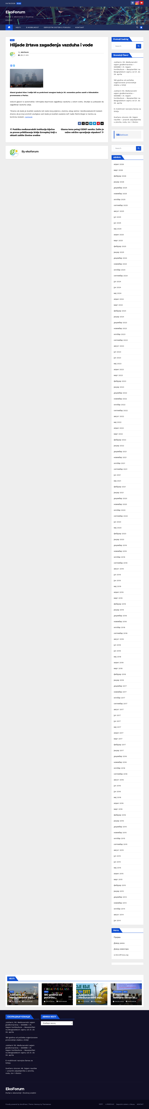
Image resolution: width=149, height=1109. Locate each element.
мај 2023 (117, 364)
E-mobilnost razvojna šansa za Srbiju (124, 997)
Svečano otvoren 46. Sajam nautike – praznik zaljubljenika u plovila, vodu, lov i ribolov (127, 119)
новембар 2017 (120, 692)
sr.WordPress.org (121, 955)
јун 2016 (117, 791)
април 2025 (119, 235)
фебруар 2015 (120, 885)
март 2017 (118, 739)
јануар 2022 (119, 446)
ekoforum (25, 52)
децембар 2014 (120, 897)
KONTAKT (79, 27)
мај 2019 (117, 586)
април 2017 (118, 733)
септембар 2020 (121, 516)
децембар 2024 (120, 258)
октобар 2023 (119, 334)
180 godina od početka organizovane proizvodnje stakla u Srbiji (125, 82)
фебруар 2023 (120, 381)
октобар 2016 (119, 768)
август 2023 (119, 346)
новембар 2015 (120, 833)
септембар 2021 (120, 469)
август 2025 (119, 211)
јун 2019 (117, 580)
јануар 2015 (119, 891)
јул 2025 (117, 217)
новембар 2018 (120, 621)
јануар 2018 (119, 680)
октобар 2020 (119, 510)
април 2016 (118, 803)
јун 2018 (117, 651)
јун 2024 (117, 287)
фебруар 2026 (120, 176)
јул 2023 (117, 352)
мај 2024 (117, 293)
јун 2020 (117, 522)
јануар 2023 (119, 387)
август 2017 (119, 709)
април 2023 (119, 369)
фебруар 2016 (120, 815)
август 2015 (119, 850)
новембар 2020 (120, 504)
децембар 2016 (120, 756)
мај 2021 (117, 481)
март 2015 (118, 879)
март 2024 (118, 305)
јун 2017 (117, 721)
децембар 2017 (120, 686)
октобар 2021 (119, 463)
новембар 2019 (120, 551)
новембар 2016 (120, 762)
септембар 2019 (120, 563)
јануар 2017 (119, 750)
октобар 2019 (119, 557)
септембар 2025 (121, 205)
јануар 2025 (119, 252)
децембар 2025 (120, 188)
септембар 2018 (120, 633)
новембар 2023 (120, 328)
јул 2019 (117, 575)
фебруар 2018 (120, 674)
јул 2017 (117, 715)
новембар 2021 (120, 457)
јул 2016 (117, 786)
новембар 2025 (120, 194)
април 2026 (119, 164)
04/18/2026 (16, 1001)
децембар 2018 (120, 616)
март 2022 (118, 434)
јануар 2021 (119, 493)
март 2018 (118, 668)
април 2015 (118, 874)
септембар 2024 (121, 276)
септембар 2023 (121, 340)
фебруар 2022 (120, 440)
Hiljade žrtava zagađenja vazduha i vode (51, 45)
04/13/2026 (85, 1001)
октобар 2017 (119, 698)
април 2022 (119, 428)
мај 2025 (117, 229)
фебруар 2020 (120, 534)
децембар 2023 (120, 323)
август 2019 (119, 569)
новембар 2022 (120, 399)
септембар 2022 (121, 410)
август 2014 (119, 915)
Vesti (12, 40)
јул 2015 (117, 856)
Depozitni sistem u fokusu (57, 27)
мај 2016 (117, 797)
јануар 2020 (119, 539)
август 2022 (119, 416)
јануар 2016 (119, 821)
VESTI (18, 27)
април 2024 (119, 299)
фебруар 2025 (120, 246)
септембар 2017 (120, 704)
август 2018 (119, 639)
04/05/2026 (119, 1001)
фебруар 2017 (120, 745)
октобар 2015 (119, 838)
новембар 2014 (120, 903)
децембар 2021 (120, 451)
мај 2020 (117, 528)
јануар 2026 (119, 182)
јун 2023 (117, 358)
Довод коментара (121, 949)
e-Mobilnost (32, 27)
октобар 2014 (119, 909)
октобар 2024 (119, 270)
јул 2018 (117, 645)
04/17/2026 (50, 1001)
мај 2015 (117, 868)
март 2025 (118, 240)
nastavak (28, 117)
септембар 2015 (120, 844)
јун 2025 (117, 223)
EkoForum (15, 12)
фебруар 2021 (120, 487)
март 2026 (118, 170)
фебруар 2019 (120, 604)
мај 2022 (117, 422)
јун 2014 (117, 920)
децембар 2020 (120, 498)
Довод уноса (119, 943)
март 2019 (118, 598)
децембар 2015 (120, 827)
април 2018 (119, 663)
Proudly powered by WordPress (17, 1104)
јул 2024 (117, 281)
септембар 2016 (120, 774)
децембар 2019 (120, 545)
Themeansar (46, 1104)
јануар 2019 (119, 610)
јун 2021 (117, 475)
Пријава (117, 937)
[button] (137, 27)
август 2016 (119, 780)
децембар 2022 (120, 393)
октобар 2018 (119, 627)
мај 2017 (117, 727)
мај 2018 (117, 657)
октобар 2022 (119, 405)
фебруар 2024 (120, 311)
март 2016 (118, 809)
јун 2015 (117, 862)
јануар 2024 (119, 317)
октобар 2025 (119, 199)
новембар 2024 (120, 264)
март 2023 (118, 375)
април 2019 (119, 592)
